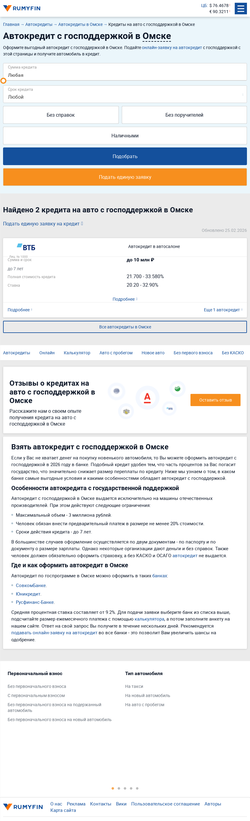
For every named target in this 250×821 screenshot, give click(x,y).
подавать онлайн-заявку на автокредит (54, 632)
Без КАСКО (233, 353)
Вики (121, 804)
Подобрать (125, 156)
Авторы (213, 804)
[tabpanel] (63, 698)
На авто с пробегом (144, 704)
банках (159, 575)
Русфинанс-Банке (35, 602)
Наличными (125, 135)
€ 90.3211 (219, 11)
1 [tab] (113, 788)
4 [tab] (131, 788)
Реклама (76, 804)
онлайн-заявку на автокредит (172, 47)
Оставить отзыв (215, 400)
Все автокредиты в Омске (125, 327)
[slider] (3, 81)
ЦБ (204, 5)
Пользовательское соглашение (165, 804)
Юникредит (28, 594)
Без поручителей (184, 114)
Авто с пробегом (116, 353)
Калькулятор (77, 353)
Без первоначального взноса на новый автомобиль (60, 719)
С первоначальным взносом (36, 695)
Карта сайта (63, 810)
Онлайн (47, 353)
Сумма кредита (22, 66)
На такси (134, 686)
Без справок (61, 114)
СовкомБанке (31, 585)
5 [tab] (137, 788)
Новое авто (153, 353)
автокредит (184, 555)
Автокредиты (16, 353)
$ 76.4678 (219, 5)
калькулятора (149, 619)
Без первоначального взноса (37, 686)
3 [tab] (125, 788)
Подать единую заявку (125, 177)
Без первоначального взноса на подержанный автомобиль (54, 707)
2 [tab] (119, 788)
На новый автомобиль (147, 695)
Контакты (100, 804)
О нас (56, 804)
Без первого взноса (193, 353)
